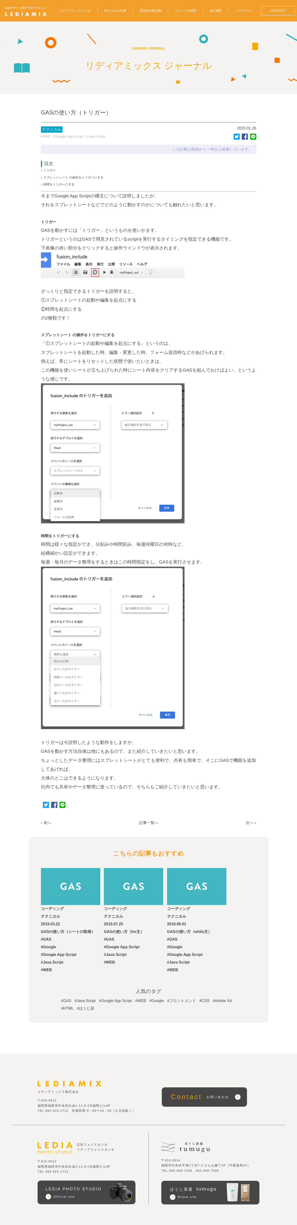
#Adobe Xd (222, 1001)
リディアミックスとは (74, 10)
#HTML (67, 1008)
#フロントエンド (181, 1001)
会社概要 (215, 10)
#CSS (204, 1001)
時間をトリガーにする (58, 184)
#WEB (140, 1001)
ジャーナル (243, 10)
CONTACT (278, 10)
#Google (156, 1001)
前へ (47, 823)
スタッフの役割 (185, 10)
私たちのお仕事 (115, 10)
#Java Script (96, 136)
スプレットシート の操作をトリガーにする (73, 177)
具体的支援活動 (150, 10)
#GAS (45, 136)
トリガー (49, 170)
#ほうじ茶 (85, 1008)
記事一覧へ (148, 823)
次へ (249, 823)
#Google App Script (68, 136)
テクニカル (51, 129)
